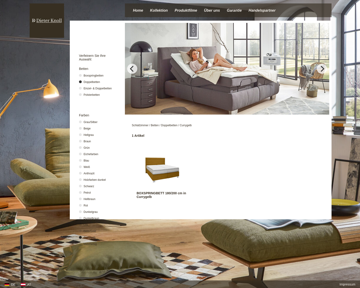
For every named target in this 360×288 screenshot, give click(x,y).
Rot (86, 205)
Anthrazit (89, 173)
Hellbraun (89, 199)
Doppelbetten (169, 125)
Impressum (347, 284)
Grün (87, 147)
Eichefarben (91, 154)
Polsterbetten (92, 94)
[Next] (322, 69)
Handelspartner (262, 10)
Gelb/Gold (90, 231)
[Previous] (132, 69)
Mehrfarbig (90, 244)
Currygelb (186, 125)
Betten (155, 125)
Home (138, 10)
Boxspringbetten (94, 75)
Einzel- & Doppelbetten (98, 88)
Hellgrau (89, 135)
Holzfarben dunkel (95, 179)
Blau (86, 160)
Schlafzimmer (140, 125)
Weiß (87, 167)
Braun (87, 141)
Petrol (87, 192)
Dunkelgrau (91, 212)
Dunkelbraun (91, 218)
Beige (87, 128)
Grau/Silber (91, 122)
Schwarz (89, 186)
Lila (86, 224)
